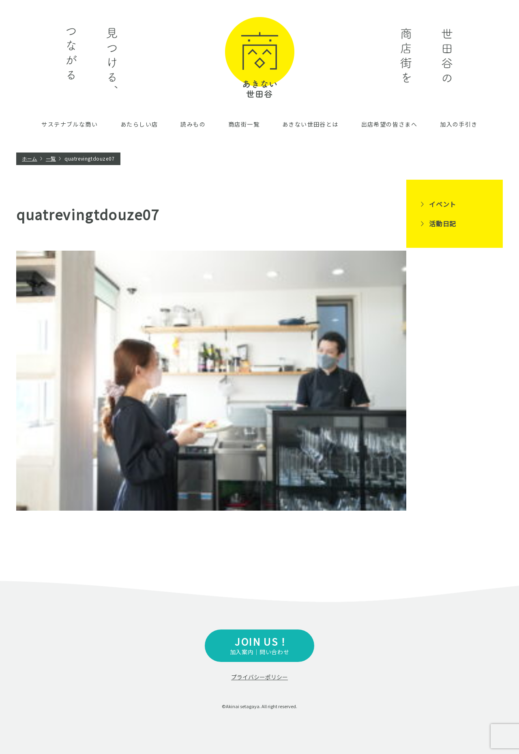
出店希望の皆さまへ (389, 124)
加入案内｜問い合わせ (259, 645)
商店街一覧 (244, 124)
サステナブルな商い (69, 124)
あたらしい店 (139, 124)
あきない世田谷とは (310, 124)
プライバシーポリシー (259, 677)
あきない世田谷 (259, 57)
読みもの (193, 124)
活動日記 (442, 223)
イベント (442, 204)
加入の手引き (458, 124)
